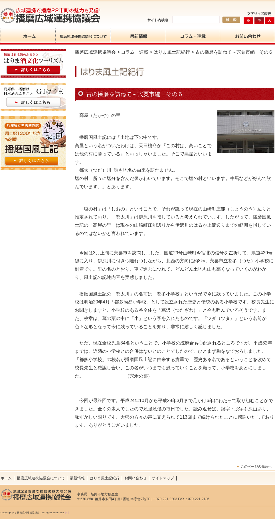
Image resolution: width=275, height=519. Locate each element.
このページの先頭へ (256, 467)
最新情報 (137, 35)
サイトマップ (163, 478)
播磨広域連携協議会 (95, 52)
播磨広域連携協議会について (82, 35)
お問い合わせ (247, 35)
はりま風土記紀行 (171, 52)
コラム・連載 (192, 35)
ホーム (28, 35)
